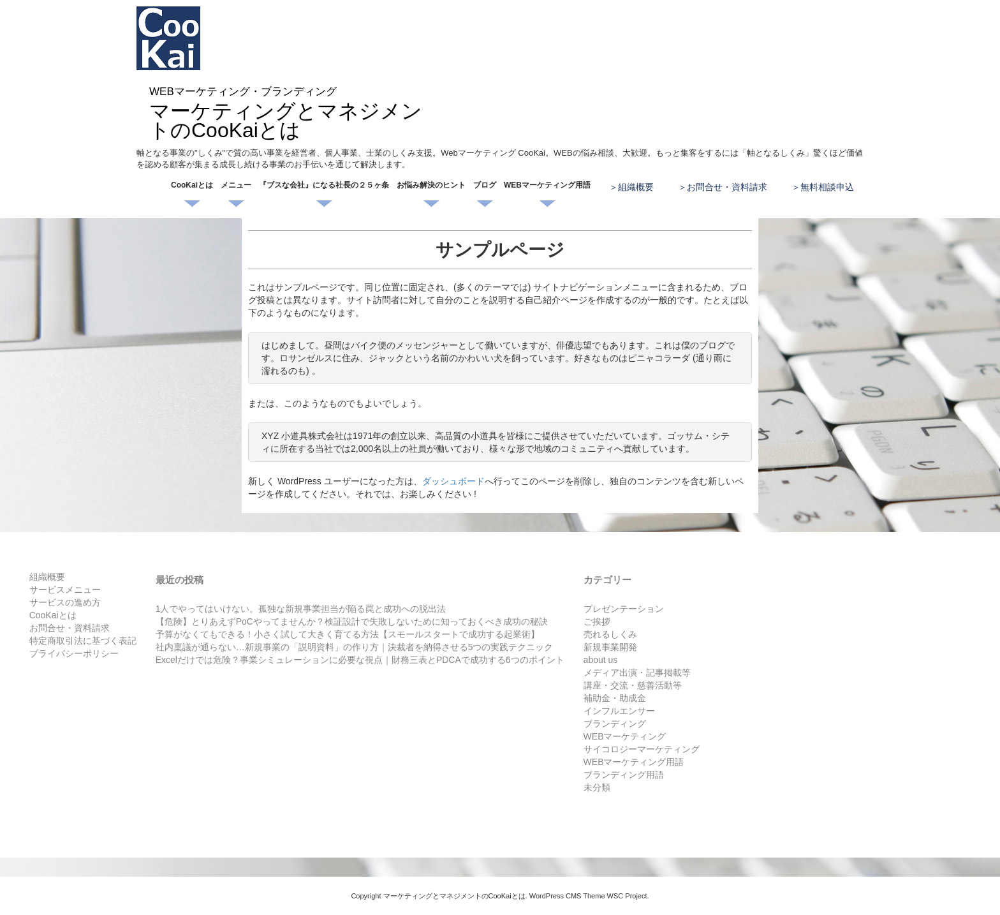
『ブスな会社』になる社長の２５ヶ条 (324, 185)
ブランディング (615, 723)
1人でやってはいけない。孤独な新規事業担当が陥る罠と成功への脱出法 (301, 609)
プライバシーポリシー (74, 653)
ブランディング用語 (624, 775)
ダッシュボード (453, 481)
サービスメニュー (65, 589)
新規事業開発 (610, 647)
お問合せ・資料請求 (727, 187)
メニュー (236, 185)
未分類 (597, 787)
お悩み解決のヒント (431, 185)
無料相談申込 (827, 187)
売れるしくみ (610, 634)
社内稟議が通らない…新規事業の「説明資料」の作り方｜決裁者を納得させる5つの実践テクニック (355, 647)
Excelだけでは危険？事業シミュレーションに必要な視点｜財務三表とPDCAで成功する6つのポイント (360, 660)
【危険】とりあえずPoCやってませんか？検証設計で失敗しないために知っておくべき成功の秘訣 (352, 621)
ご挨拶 (597, 621)
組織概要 (636, 187)
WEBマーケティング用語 (547, 185)
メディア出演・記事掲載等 (637, 672)
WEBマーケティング (625, 736)
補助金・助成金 (615, 698)
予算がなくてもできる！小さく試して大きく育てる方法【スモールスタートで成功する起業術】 (348, 634)
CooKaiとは (192, 185)
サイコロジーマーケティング (642, 749)
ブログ (484, 185)
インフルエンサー (619, 711)
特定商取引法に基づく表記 (82, 641)
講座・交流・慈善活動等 (633, 685)
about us (601, 660)
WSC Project (627, 896)
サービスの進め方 (65, 602)
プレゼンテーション (624, 609)
